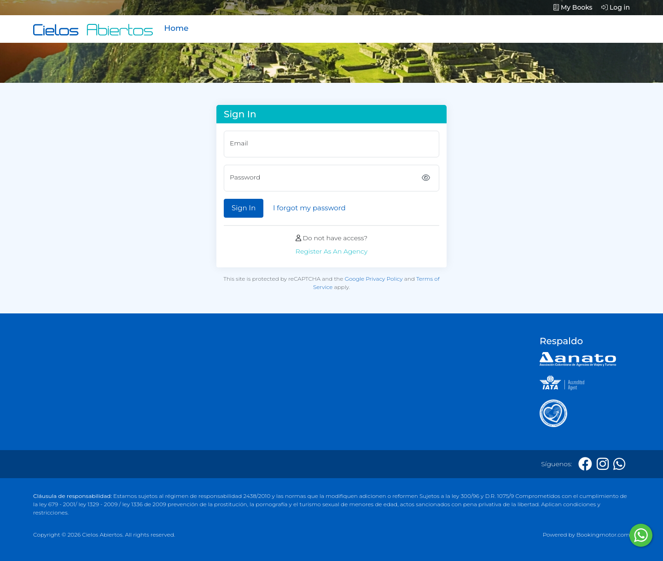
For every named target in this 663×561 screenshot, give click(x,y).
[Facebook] (585, 464)
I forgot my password (309, 207)
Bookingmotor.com (603, 534)
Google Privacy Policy (374, 278)
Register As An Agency (331, 251)
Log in (615, 7)
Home (176, 28)
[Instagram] (603, 464)
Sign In (244, 207)
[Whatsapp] (619, 464)
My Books (573, 7)
